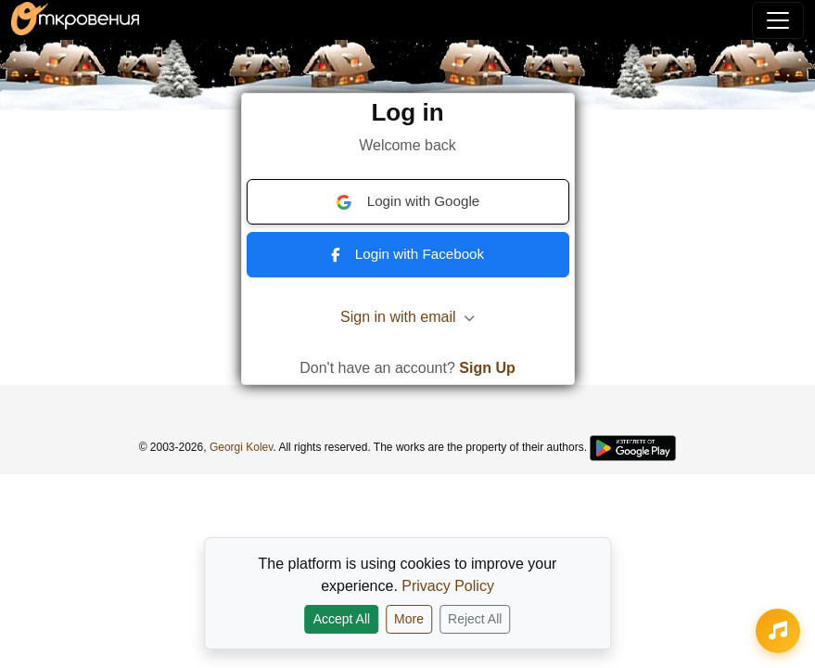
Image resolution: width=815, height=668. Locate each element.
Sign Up (487, 368)
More (409, 618)
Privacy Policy (447, 586)
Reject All (475, 618)
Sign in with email (407, 317)
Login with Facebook (407, 254)
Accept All (341, 618)
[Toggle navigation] (778, 20)
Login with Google (408, 201)
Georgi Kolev (241, 447)
